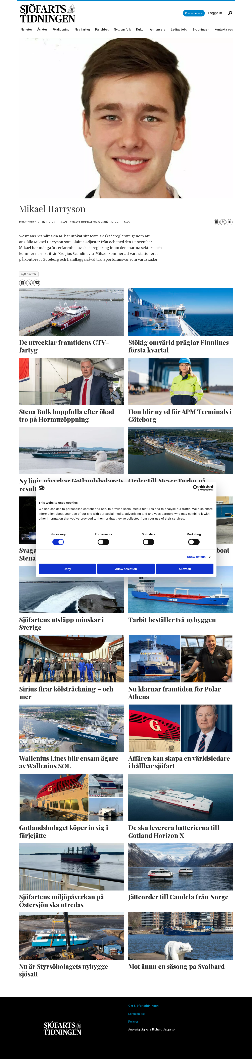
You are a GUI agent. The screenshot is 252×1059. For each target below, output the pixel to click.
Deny (67, 569)
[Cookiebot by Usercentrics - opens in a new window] (195, 488)
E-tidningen (201, 29)
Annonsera (157, 29)
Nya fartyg (82, 29)
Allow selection (126, 569)
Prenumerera (193, 13)
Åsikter (42, 29)
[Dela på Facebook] (217, 222)
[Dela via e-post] (229, 222)
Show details (196, 556)
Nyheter (26, 29)
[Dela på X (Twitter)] (223, 222)
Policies (133, 1021)
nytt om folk (28, 274)
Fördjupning (60, 29)
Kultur (140, 29)
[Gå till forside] (101, 13)
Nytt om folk (122, 29)
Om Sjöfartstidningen (143, 1005)
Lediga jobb (179, 29)
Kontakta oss (223, 29)
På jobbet (102, 29)
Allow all (185, 569)
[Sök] (230, 13)
